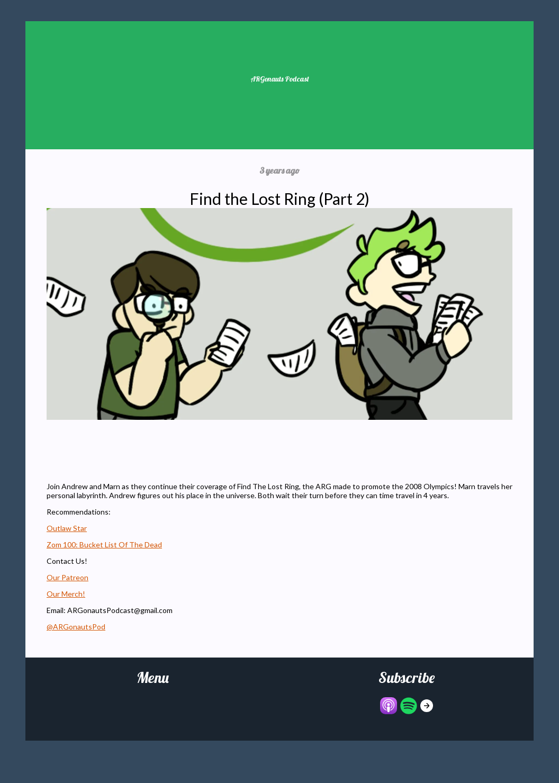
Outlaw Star (67, 528)
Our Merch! (66, 593)
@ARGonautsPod (76, 626)
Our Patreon (67, 577)
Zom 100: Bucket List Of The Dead (104, 544)
